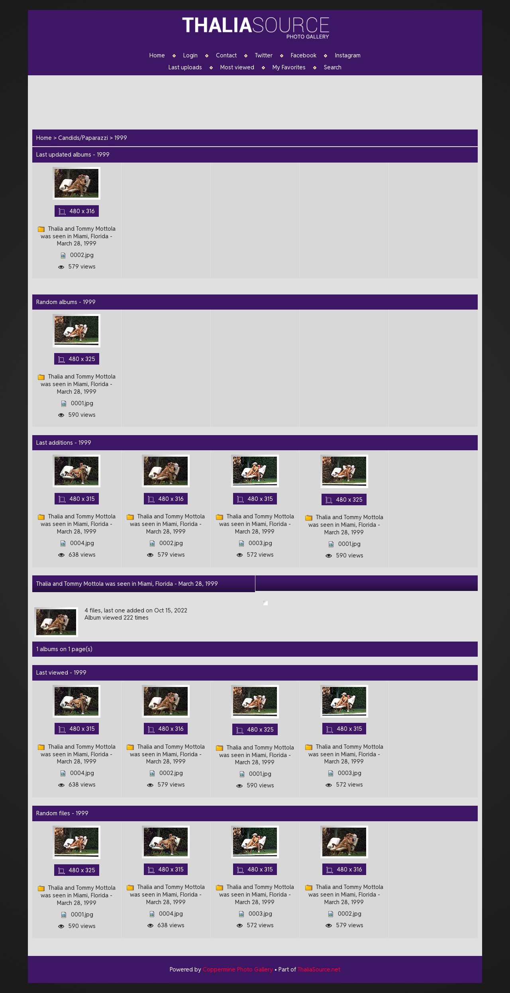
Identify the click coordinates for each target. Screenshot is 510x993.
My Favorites (289, 67)
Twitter (264, 55)
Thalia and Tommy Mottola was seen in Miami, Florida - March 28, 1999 (127, 583)
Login (190, 55)
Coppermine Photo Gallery (238, 969)
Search (332, 67)
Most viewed (237, 67)
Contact (226, 55)
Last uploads (185, 67)
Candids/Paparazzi (83, 137)
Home (157, 55)
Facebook (303, 55)
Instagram (348, 55)
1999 (120, 137)
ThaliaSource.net (319, 969)
